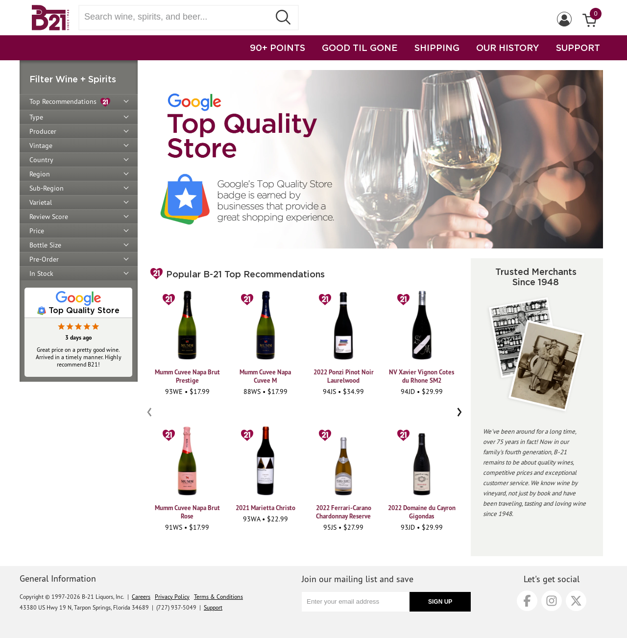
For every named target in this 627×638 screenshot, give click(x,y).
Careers (141, 596)
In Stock (41, 273)
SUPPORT (578, 47)
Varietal (40, 202)
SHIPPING (436, 47)
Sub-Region (46, 188)
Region (39, 174)
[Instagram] (551, 600)
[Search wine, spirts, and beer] (177, 17)
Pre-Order (44, 259)
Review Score (48, 216)
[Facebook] (527, 600)
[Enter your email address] (356, 602)
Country (41, 159)
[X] (576, 600)
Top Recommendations (69, 102)
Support (213, 607)
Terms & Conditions (218, 596)
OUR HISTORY (507, 47)
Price (36, 230)
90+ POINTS (277, 47)
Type (36, 117)
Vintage (40, 145)
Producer (42, 131)
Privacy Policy (172, 596)
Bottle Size (45, 245)
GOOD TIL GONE (360, 47)
